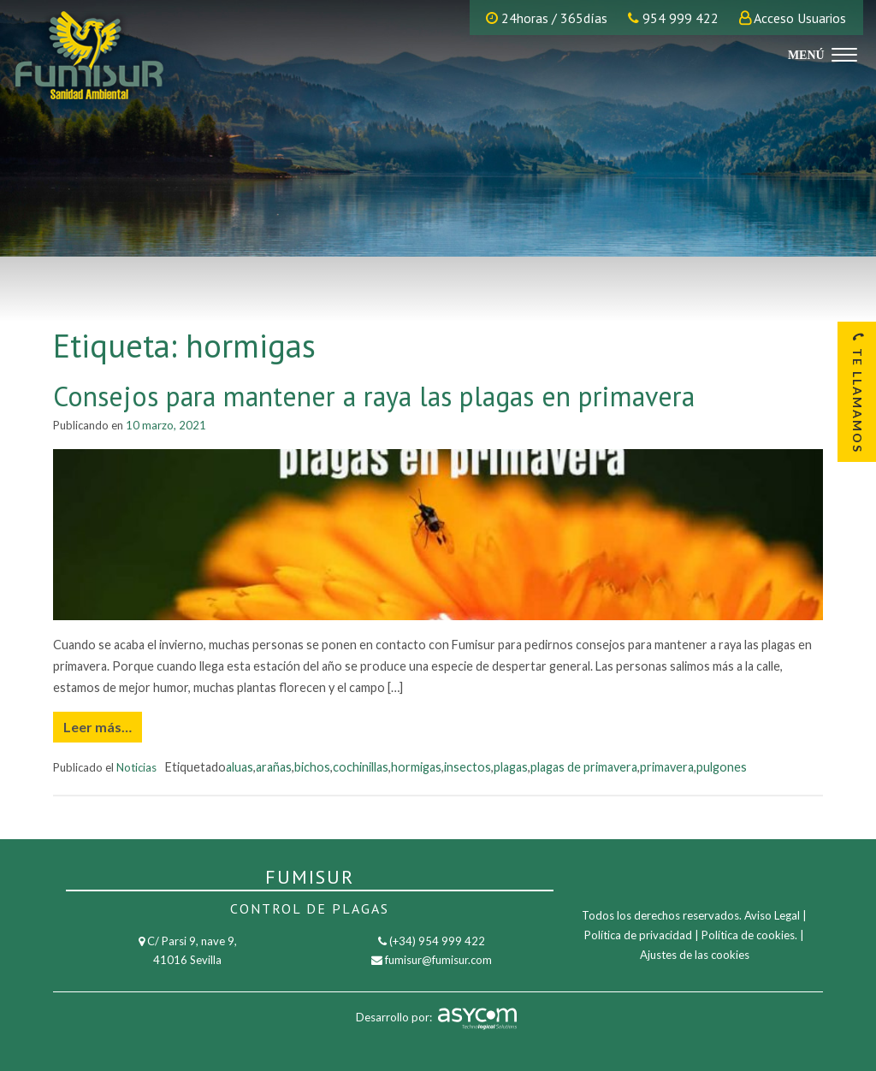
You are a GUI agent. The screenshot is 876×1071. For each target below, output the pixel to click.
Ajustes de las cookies (694, 955)
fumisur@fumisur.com (438, 960)
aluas (239, 767)
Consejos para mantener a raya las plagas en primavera (374, 396)
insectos (467, 767)
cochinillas (360, 767)
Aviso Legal (772, 915)
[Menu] (820, 53)
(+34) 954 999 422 (437, 941)
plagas (511, 767)
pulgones (721, 767)
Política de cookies (748, 935)
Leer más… (97, 727)
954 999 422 (673, 18)
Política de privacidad (638, 935)
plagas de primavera (583, 767)
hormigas (416, 767)
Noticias (136, 767)
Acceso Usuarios (800, 18)
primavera (667, 767)
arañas (274, 767)
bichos (312, 767)
